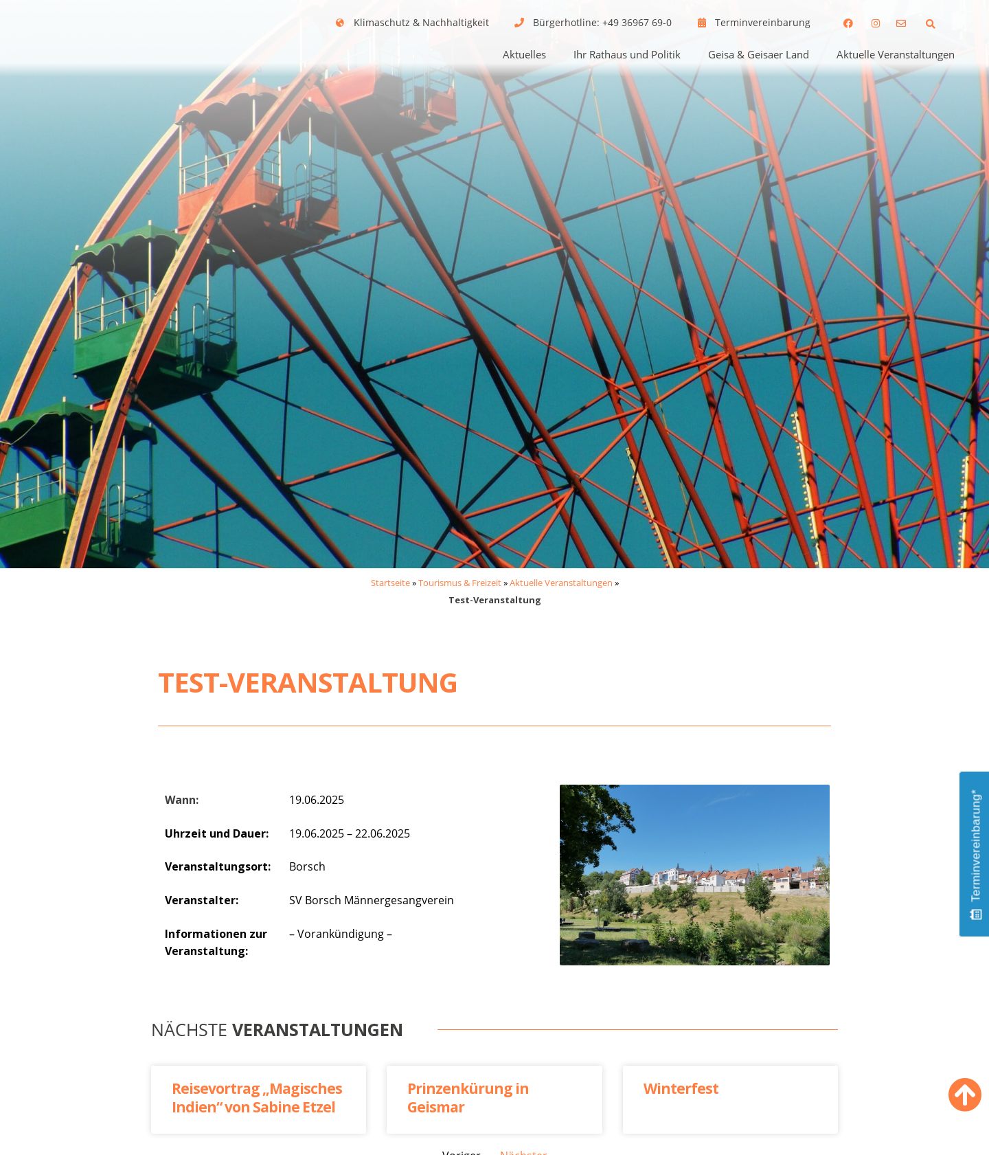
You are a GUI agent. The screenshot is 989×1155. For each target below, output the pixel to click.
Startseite (390, 582)
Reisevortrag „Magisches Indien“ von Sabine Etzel (257, 1098)
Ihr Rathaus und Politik (627, 54)
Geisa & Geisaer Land (758, 54)
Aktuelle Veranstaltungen (896, 54)
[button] (930, 23)
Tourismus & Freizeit (459, 582)
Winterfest (681, 1088)
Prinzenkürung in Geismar (468, 1098)
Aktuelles (524, 54)
